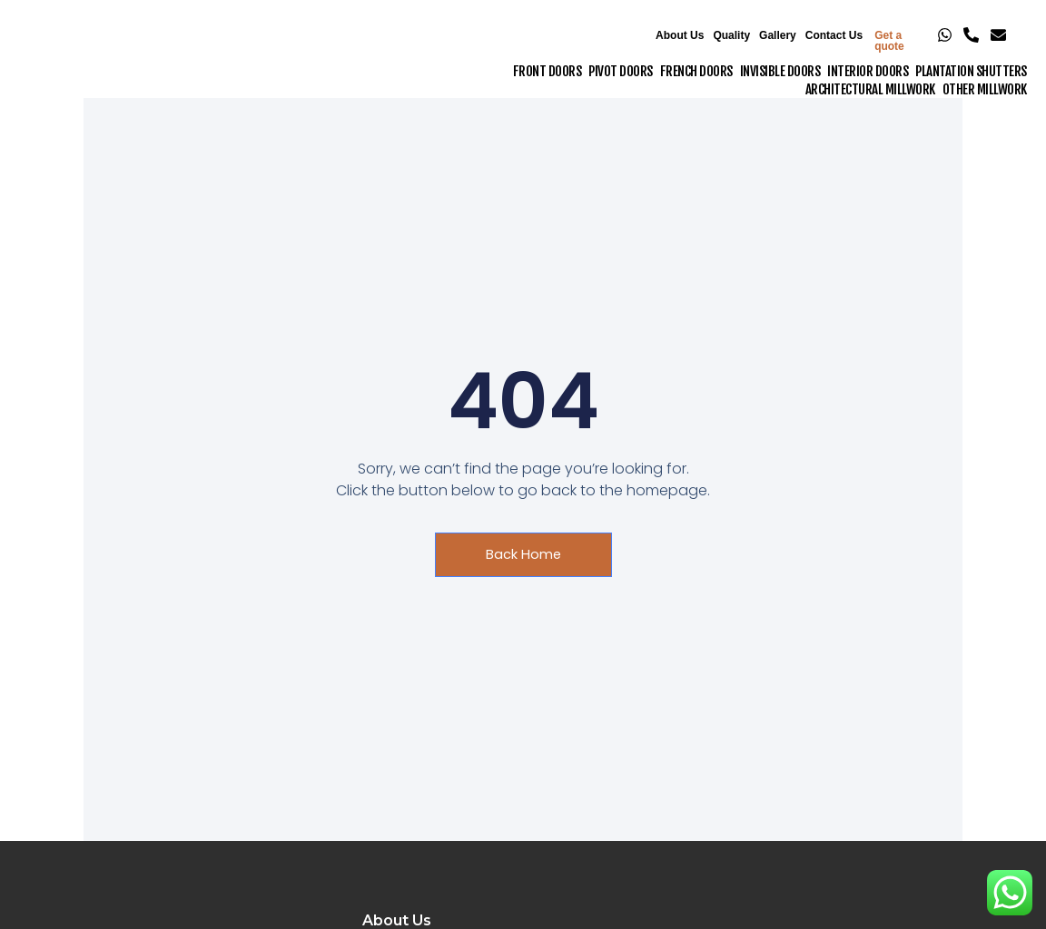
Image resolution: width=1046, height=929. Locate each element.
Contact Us (834, 35)
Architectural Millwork (870, 89)
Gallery (777, 35)
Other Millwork (984, 89)
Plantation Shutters (971, 71)
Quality (731, 35)
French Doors (696, 71)
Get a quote (889, 41)
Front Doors (547, 71)
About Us (680, 35)
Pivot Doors (620, 71)
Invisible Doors (780, 71)
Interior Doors (867, 71)
